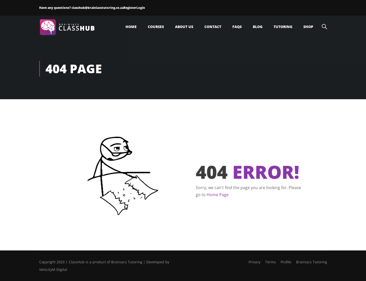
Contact (212, 26)
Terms (270, 262)
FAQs (237, 26)
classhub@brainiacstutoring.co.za (97, 8)
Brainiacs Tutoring (311, 262)
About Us (184, 26)
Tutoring (283, 26)
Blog (257, 26)
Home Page (218, 194)
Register (130, 8)
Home (131, 26)
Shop (308, 26)
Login (140, 8)
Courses (156, 26)
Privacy (254, 262)
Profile (286, 262)
